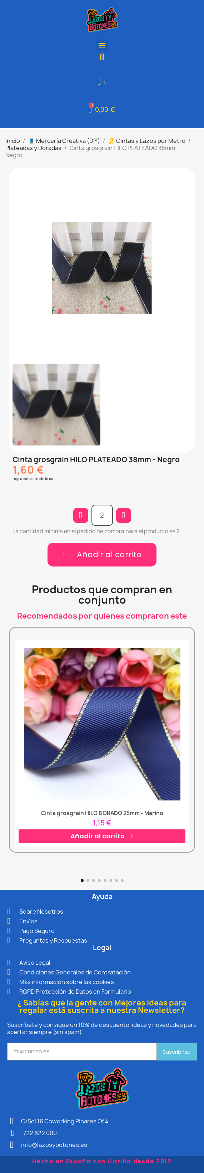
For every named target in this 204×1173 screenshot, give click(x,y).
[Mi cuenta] (102, 82)
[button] (102, 57)
